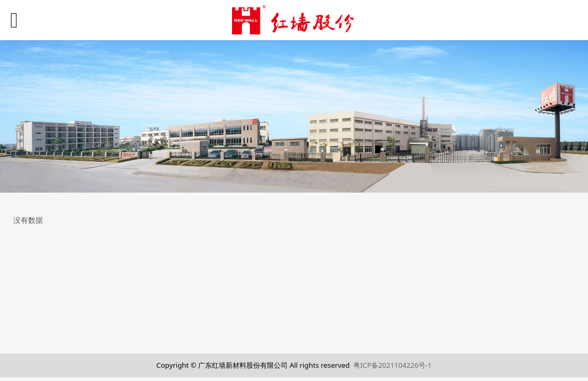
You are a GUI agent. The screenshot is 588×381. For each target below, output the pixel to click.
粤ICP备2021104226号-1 (392, 365)
